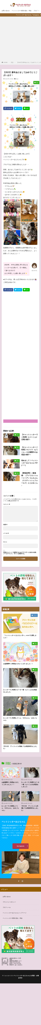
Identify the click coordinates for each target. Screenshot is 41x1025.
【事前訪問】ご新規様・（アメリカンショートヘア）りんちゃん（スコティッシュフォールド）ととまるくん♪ (29, 479)
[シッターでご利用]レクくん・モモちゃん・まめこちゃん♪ (20, 719)
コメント (6, 504)
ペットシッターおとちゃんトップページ (14, 913)
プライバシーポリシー (9, 902)
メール (6, 533)
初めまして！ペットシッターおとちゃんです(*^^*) (29, 462)
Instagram (20, 846)
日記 (12, 62)
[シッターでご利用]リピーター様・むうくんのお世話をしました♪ (20, 691)
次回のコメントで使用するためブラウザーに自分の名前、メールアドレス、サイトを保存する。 (20, 553)
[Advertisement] (20, 39)
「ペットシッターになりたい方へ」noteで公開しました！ (19, 636)
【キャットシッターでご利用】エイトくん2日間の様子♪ (29, 436)
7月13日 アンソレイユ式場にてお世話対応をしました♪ (20, 747)
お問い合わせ (6, 10)
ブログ (36, 10)
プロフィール (7, 907)
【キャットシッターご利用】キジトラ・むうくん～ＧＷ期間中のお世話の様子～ (29, 451)
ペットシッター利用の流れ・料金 (21, 10)
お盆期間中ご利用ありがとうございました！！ (18, 664)
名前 (5, 524)
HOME (5, 62)
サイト (5, 542)
